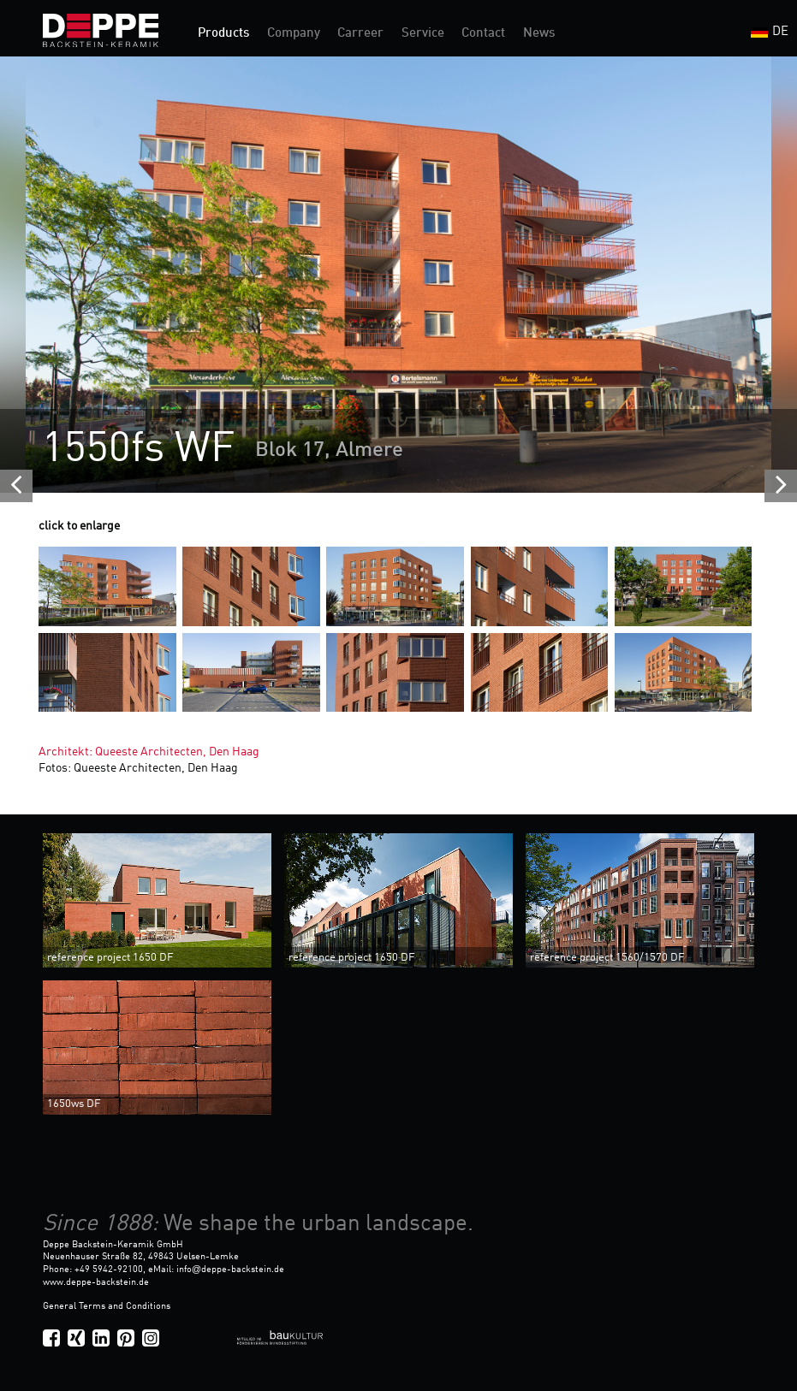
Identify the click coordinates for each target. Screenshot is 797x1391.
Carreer (360, 33)
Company (293, 33)
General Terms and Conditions (106, 1306)
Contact (483, 33)
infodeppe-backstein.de (230, 1269)
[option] (398, 274)
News (539, 33)
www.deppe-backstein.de (96, 1282)
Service (422, 33)
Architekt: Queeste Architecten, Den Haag (149, 752)
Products (223, 33)
